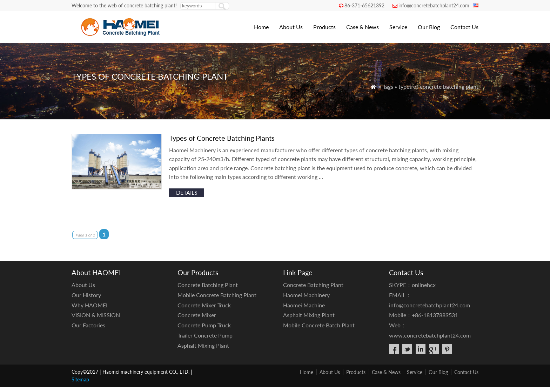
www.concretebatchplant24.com (430, 335)
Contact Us (464, 27)
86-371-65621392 (364, 5)
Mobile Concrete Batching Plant (216, 295)
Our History (86, 295)
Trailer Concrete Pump (205, 335)
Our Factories (88, 325)
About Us (291, 27)
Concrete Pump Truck (204, 325)
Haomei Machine (304, 305)
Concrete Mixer (196, 315)
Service (398, 27)
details (186, 192)
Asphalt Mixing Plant (203, 345)
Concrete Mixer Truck (204, 305)
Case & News (362, 27)
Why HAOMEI (89, 305)
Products (324, 27)
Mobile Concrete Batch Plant (319, 325)
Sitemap (80, 379)
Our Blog (429, 27)
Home (261, 27)
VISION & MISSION (96, 315)
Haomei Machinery (306, 295)
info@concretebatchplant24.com (433, 5)
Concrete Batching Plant (207, 284)
